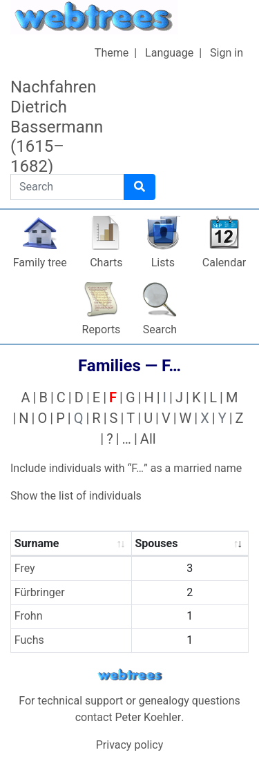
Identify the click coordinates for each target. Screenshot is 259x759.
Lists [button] (163, 262)
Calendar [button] (224, 262)
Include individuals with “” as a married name (126, 468)
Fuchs (29, 640)
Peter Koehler (148, 717)
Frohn (29, 615)
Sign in (226, 52)
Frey (25, 568)
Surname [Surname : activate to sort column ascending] (37, 543)
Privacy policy (130, 744)
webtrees (129, 675)
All (148, 439)
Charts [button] (106, 262)
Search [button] (160, 329)
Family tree (40, 262)
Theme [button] (111, 52)
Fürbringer (40, 592)
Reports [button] (101, 329)
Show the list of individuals (76, 495)
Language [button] (169, 52)
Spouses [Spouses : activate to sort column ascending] (156, 543)
